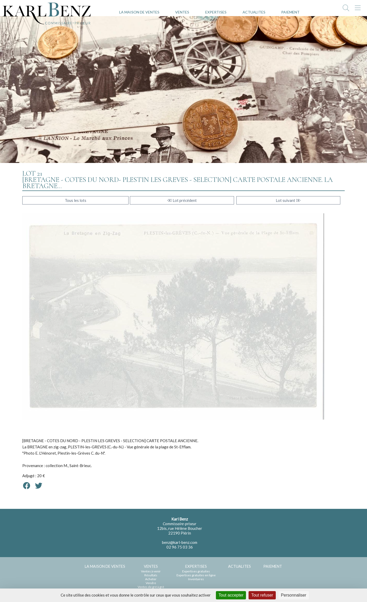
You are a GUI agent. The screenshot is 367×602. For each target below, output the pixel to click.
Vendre (151, 583)
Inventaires (196, 579)
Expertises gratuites (196, 571)
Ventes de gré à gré (151, 587)
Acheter (151, 579)
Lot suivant (288, 200)
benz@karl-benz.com (179, 542)
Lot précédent (182, 200)
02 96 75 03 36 (179, 547)
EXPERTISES (216, 12)
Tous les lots (75, 200)
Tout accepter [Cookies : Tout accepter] (230, 595)
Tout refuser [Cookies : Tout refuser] (262, 595)
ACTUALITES (254, 12)
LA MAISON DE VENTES (139, 12)
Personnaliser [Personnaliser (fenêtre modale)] (293, 595)
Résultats (150, 575)
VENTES (182, 12)
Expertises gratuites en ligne (196, 575)
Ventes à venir (151, 571)
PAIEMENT (290, 12)
